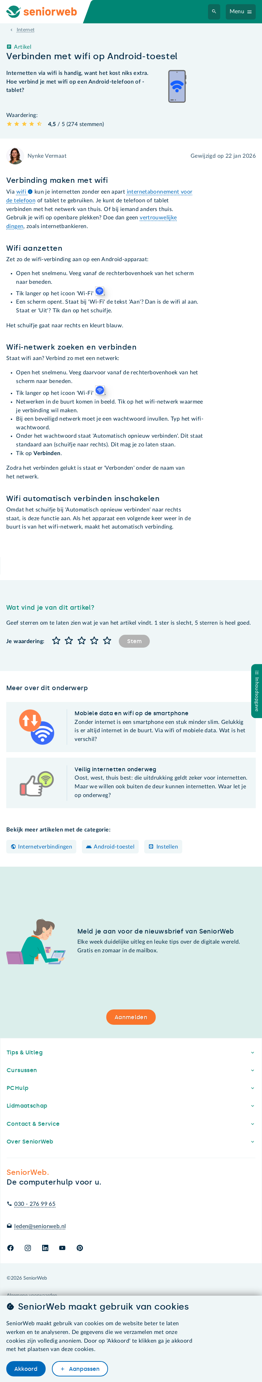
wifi (24, 192)
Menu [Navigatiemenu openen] (237, 11)
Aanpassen (84, 1369)
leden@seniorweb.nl (40, 1226)
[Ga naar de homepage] (47, 11)
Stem (134, 641)
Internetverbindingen (45, 847)
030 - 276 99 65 (34, 1204)
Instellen (167, 847)
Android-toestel (114, 847)
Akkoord (25, 1369)
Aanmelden (131, 1017)
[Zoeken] (214, 11)
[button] (56, 641)
